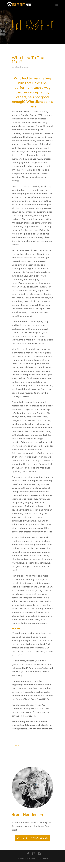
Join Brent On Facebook (32, 838)
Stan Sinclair (21, 67)
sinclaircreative (42, 858)
